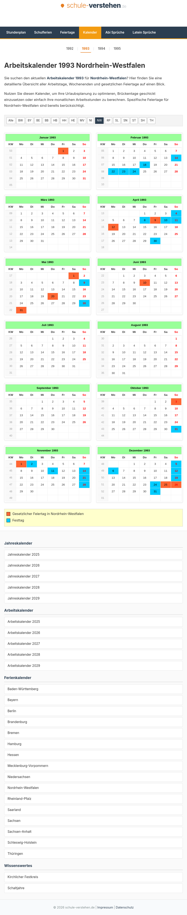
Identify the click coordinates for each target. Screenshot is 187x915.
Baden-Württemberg (23, 689)
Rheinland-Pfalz (19, 799)
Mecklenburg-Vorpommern (28, 766)
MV (82, 120)
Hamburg (14, 744)
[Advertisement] (93, 21)
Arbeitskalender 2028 (24, 655)
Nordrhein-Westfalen (23, 788)
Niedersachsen (19, 777)
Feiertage (67, 32)
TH (151, 120)
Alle (10, 120)
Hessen (13, 755)
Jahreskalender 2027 (23, 576)
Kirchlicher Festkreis (23, 877)
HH (64, 120)
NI (90, 120)
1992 (69, 49)
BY (29, 120)
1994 (101, 49)
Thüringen (15, 854)
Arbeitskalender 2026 (24, 633)
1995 (117, 49)
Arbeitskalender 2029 (24, 666)
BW (20, 120)
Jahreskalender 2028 (24, 587)
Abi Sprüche (114, 32)
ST (134, 120)
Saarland (14, 810)
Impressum (105, 907)
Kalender (90, 32)
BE (38, 120)
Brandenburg (17, 722)
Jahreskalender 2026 (24, 565)
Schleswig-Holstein (22, 843)
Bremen (13, 733)
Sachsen (14, 821)
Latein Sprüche (144, 32)
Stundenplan (16, 32)
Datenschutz (125, 907)
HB (55, 120)
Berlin (12, 711)
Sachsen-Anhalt (19, 832)
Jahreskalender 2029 (24, 598)
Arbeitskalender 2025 (24, 622)
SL (116, 120)
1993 (86, 49)
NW (99, 120)
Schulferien (43, 32)
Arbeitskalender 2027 (24, 644)
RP (108, 120)
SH (143, 120)
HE (73, 120)
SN (125, 120)
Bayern (13, 700)
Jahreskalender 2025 (23, 555)
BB (46, 120)
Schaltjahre (16, 888)
